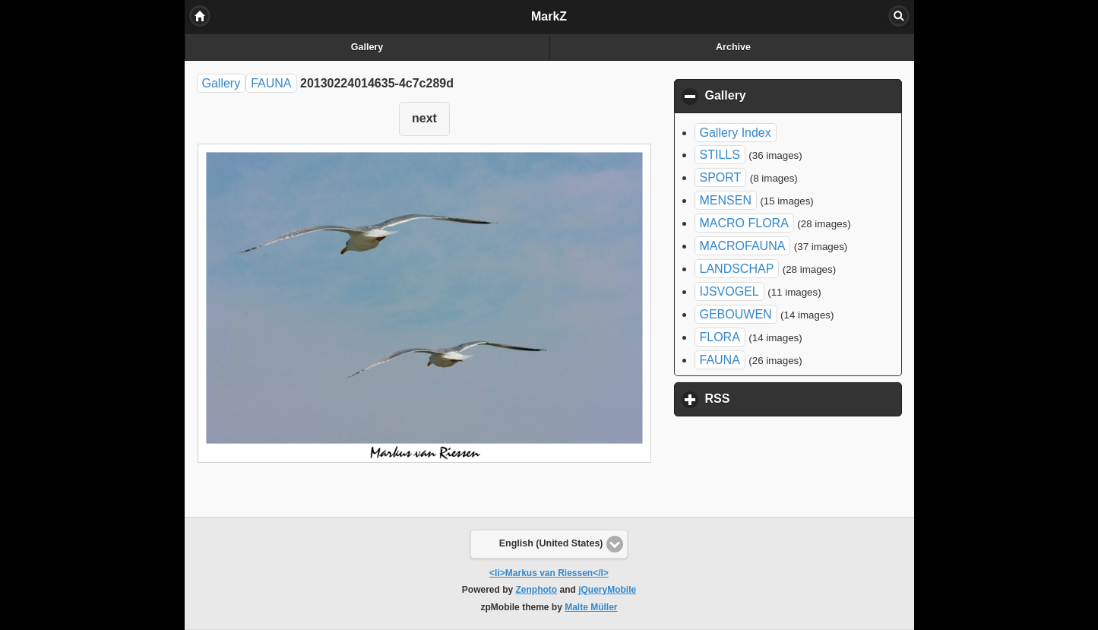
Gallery (367, 47)
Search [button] (899, 16)
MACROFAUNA (743, 245)
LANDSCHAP (737, 268)
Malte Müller (591, 607)
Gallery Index (735, 132)
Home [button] (199, 16)
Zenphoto (537, 589)
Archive (733, 47)
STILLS (720, 154)
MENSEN (726, 200)
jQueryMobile (607, 589)
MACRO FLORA (744, 223)
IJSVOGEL (729, 291)
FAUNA (271, 83)
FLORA (720, 337)
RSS (788, 398)
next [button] (424, 118)
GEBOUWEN (736, 314)
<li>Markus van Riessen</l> (549, 573)
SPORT (721, 177)
